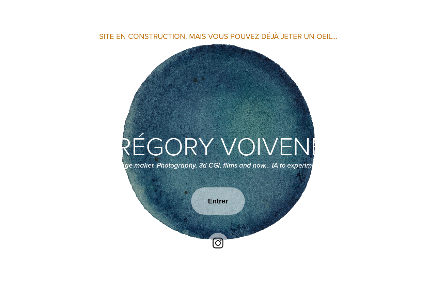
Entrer (218, 201)
